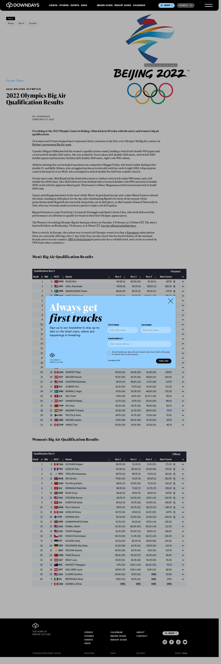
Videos (53, 5)
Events (75, 5)
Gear (84, 5)
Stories (64, 5)
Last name (146, 324)
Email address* (115, 338)
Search (185, 5)
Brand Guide (105, 5)
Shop (168, 5)
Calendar (139, 5)
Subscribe (164, 360)
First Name (113, 324)
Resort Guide (122, 5)
